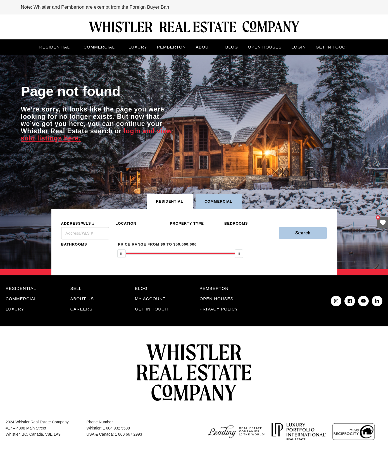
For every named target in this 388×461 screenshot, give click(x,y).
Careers (81, 309)
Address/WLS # (78, 223)
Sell (76, 288)
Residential (54, 47)
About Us (82, 298)
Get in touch (332, 47)
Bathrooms (74, 244)
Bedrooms (236, 223)
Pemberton (171, 47)
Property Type (187, 223)
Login (298, 47)
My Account (150, 298)
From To (157, 244)
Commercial (99, 47)
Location (125, 223)
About (203, 47)
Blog (231, 47)
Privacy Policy (219, 309)
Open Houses (265, 47)
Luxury (137, 47)
